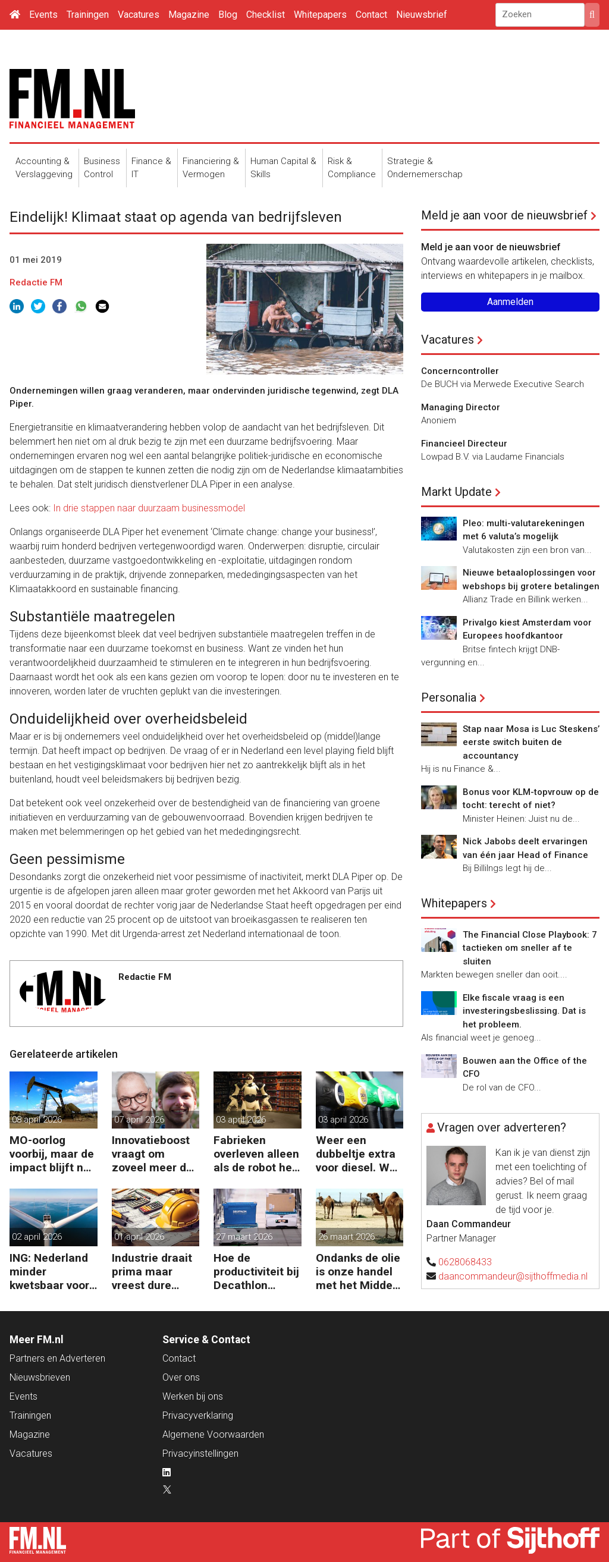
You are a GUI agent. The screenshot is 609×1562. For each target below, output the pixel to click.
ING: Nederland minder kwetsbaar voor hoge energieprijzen (49, 1271)
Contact (371, 14)
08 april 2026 (37, 1119)
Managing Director (460, 407)
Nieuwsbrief (421, 14)
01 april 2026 (139, 1236)
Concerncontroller (460, 371)
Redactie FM (36, 282)
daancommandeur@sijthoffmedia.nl (513, 1276)
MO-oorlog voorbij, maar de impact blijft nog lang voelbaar (53, 1153)
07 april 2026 (139, 1119)
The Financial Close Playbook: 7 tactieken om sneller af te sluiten (530, 948)
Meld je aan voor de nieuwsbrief (504, 215)
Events (43, 14)
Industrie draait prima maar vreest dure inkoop (152, 1271)
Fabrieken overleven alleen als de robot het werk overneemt (256, 1153)
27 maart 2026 (244, 1236)
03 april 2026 (241, 1119)
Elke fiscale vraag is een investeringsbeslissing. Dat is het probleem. (524, 1011)
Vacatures (138, 14)
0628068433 (465, 1262)
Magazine (188, 14)
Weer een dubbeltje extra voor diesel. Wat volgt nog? (358, 1153)
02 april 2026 (37, 1236)
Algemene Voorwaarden (213, 1434)
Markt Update (456, 492)
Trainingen (88, 14)
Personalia (448, 697)
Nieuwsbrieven (40, 1377)
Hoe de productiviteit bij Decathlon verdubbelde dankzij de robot (256, 1271)
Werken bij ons (192, 1396)
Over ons (181, 1377)
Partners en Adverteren (57, 1358)
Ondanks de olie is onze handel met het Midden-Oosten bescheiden (359, 1271)
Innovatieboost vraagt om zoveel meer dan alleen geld (155, 1153)
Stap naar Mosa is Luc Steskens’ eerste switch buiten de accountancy (531, 742)
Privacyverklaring (197, 1415)
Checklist (265, 14)
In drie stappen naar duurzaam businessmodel (149, 508)
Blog (227, 14)
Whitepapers (320, 14)
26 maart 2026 (346, 1236)
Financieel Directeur (464, 443)
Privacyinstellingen (200, 1453)
